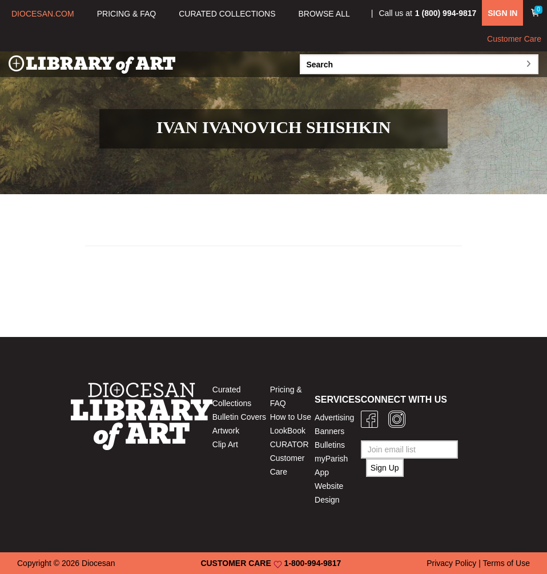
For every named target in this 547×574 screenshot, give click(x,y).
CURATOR (289, 444)
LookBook (287, 430)
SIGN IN (502, 13)
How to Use (290, 417)
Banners (329, 431)
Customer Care (514, 38)
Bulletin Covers (239, 417)
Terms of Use (506, 563)
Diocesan (98, 563)
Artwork (225, 430)
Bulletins (330, 444)
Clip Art (225, 444)
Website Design (329, 492)
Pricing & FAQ (286, 396)
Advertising (334, 417)
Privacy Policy (451, 563)
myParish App (331, 465)
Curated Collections (231, 396)
